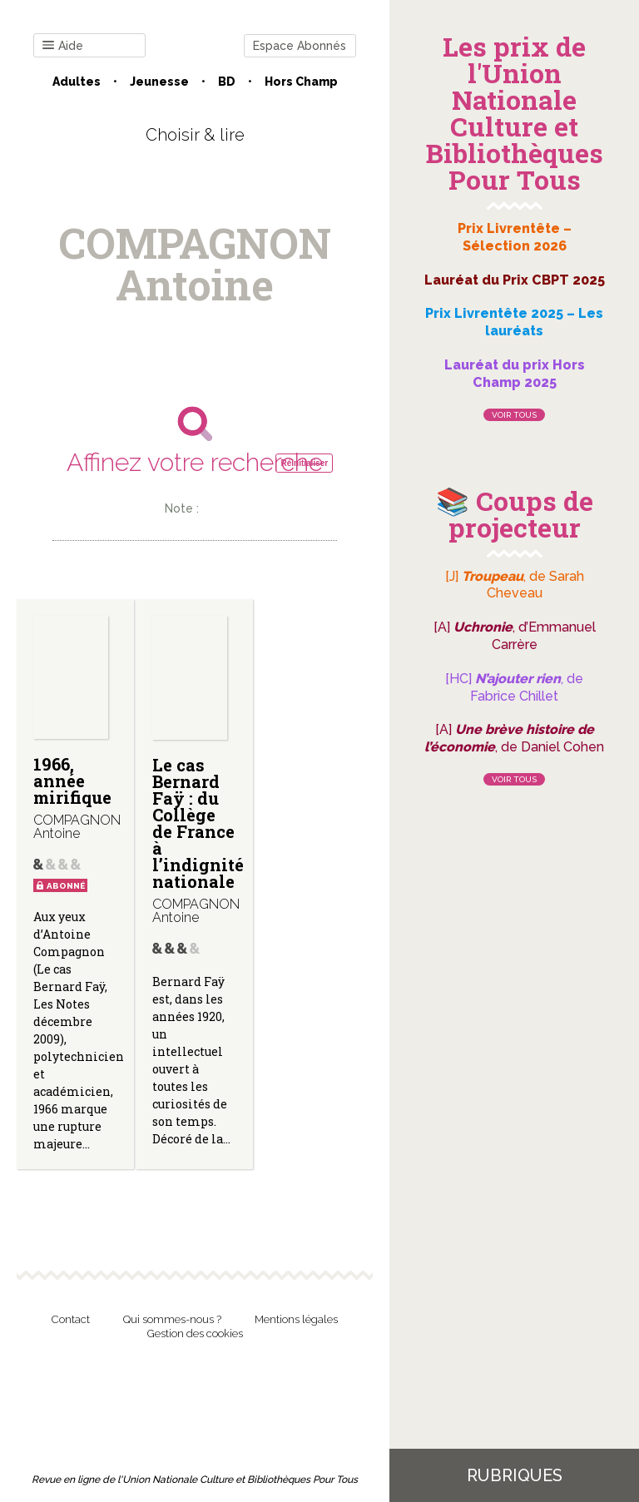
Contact (71, 1319)
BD (226, 81)
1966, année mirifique (72, 780)
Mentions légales (296, 1319)
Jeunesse (159, 81)
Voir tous (514, 414)
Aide (62, 46)
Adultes (76, 81)
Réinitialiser (304, 463)
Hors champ (301, 81)
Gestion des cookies (195, 1333)
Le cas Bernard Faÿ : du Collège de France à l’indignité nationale (198, 823)
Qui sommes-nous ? (172, 1319)
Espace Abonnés (299, 45)
